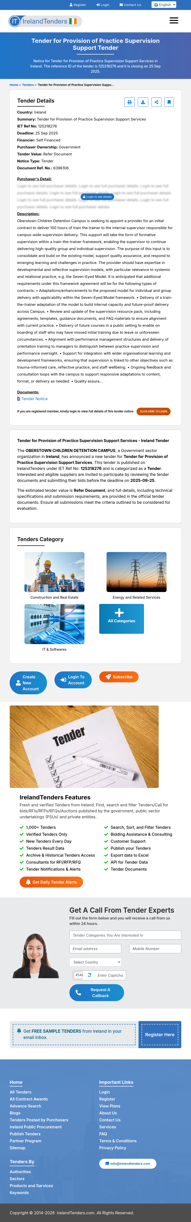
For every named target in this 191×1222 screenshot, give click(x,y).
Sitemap (17, 1147)
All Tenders (20, 1092)
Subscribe (118, 677)
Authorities (20, 1171)
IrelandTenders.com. (76, 1212)
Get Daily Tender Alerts (51, 882)
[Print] (129, 102)
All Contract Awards (29, 1098)
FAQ (103, 1133)
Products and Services (31, 1185)
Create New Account (27, 682)
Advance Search (25, 1105)
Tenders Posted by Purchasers (39, 1119)
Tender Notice (34, 398)
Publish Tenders (25, 1133)
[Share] (156, 102)
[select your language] (163, 4)
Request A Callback (93, 992)
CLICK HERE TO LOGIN (153, 411)
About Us (108, 1112)
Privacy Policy (112, 1147)
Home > (15, 85)
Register (78, 5)
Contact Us (130, 5)
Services (107, 1126)
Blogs (15, 1112)
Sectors (17, 1178)
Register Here (160, 1034)
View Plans (109, 1105)
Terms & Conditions (118, 1140)
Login (102, 5)
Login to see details (97, 196)
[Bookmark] (169, 102)
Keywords (19, 1192)
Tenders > (29, 85)
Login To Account (73, 679)
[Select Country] (95, 962)
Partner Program (25, 1140)
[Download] (143, 102)
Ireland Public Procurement (36, 1126)
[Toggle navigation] (175, 21)
